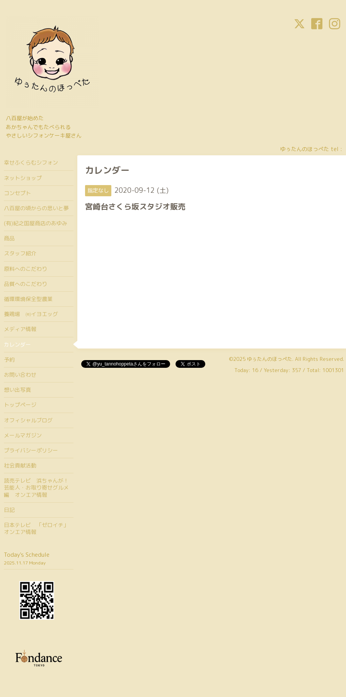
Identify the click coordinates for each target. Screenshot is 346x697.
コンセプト (17, 193)
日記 (9, 509)
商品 (9, 238)
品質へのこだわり (25, 283)
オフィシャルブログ (28, 420)
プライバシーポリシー (31, 450)
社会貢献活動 (20, 465)
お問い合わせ (20, 374)
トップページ (20, 404)
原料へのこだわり (25, 268)
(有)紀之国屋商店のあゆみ (35, 223)
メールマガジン (23, 435)
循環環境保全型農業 (28, 299)
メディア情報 (20, 329)
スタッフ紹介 (20, 253)
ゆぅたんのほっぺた (269, 358)
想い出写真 (17, 389)
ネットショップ (23, 178)
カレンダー (17, 344)
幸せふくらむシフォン (31, 162)
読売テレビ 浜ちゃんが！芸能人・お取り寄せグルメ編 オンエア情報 (36, 487)
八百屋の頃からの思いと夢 (36, 208)
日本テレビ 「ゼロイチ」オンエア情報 (36, 528)
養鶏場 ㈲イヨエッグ (31, 314)
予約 (9, 359)
